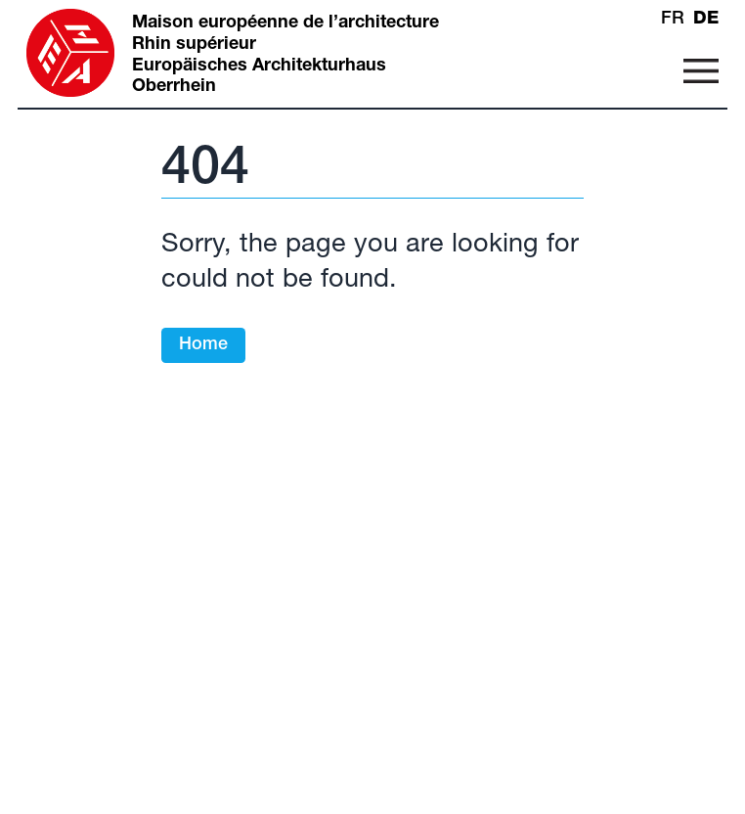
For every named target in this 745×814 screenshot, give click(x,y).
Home (203, 345)
